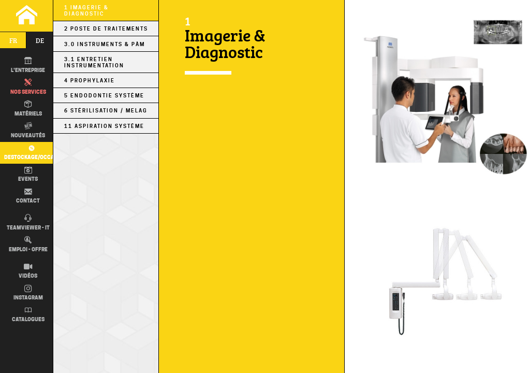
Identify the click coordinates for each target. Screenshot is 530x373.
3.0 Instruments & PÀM (104, 44)
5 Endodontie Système (104, 95)
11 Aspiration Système (104, 126)
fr (13, 40)
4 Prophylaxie (89, 80)
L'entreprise (28, 65)
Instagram (28, 293)
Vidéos (28, 271)
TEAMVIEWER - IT (28, 222)
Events (28, 174)
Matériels (28, 109)
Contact (28, 196)
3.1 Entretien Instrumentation (94, 62)
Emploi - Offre (28, 244)
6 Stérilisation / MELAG (106, 110)
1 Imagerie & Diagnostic (86, 10)
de (40, 40)
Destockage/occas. (30, 152)
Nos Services (28, 87)
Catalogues (28, 315)
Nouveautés (28, 130)
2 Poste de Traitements (106, 28)
